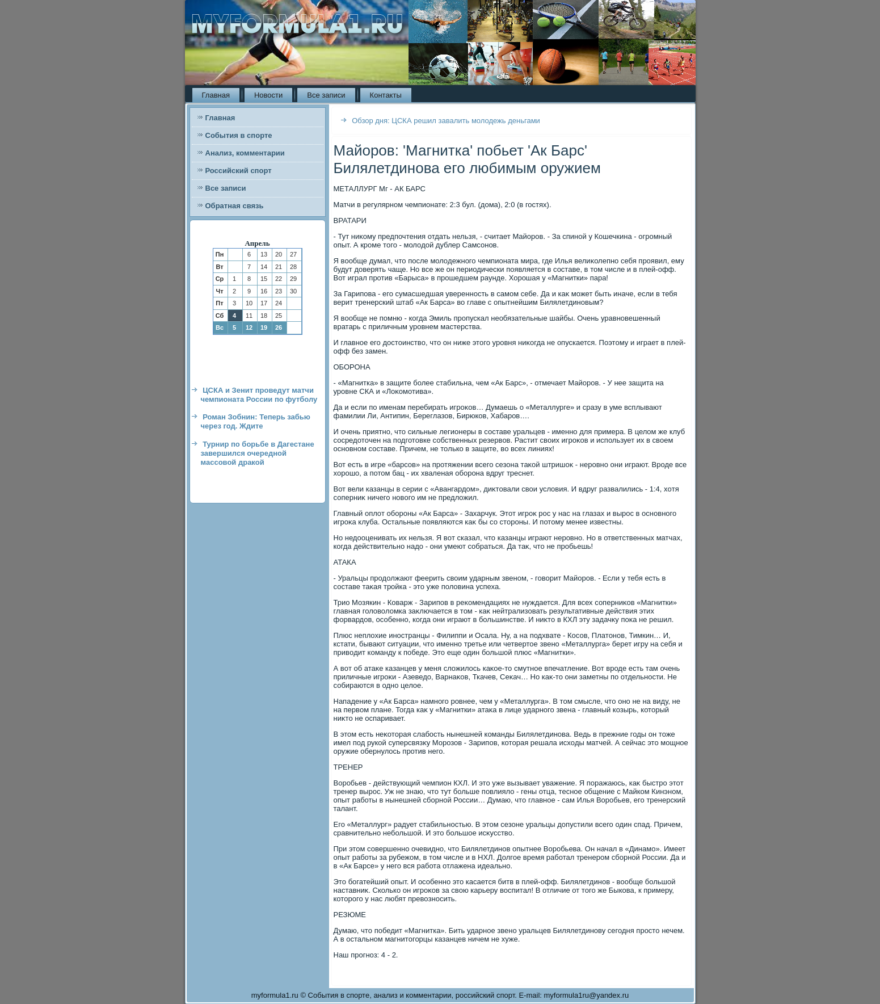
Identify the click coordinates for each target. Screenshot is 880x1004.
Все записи (326, 95)
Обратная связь (234, 205)
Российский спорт (238, 170)
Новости (268, 95)
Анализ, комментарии (245, 153)
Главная (216, 95)
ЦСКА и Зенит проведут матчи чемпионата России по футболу (259, 395)
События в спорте (238, 135)
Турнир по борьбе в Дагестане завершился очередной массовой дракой (257, 453)
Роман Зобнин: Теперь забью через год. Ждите (255, 421)
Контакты (386, 95)
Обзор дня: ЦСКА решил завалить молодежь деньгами (446, 120)
